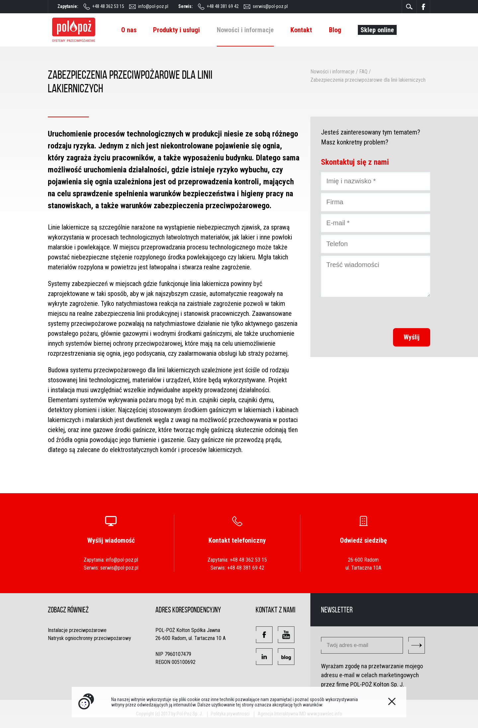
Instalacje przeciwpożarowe (77, 630)
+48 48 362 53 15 (108, 6)
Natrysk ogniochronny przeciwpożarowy (89, 638)
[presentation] (379, 312)
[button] (264, 634)
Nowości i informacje (332, 71)
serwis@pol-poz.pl (270, 6)
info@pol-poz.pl (153, 6)
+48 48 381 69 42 (223, 6)
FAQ (363, 71)
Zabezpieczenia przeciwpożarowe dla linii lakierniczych (368, 80)
